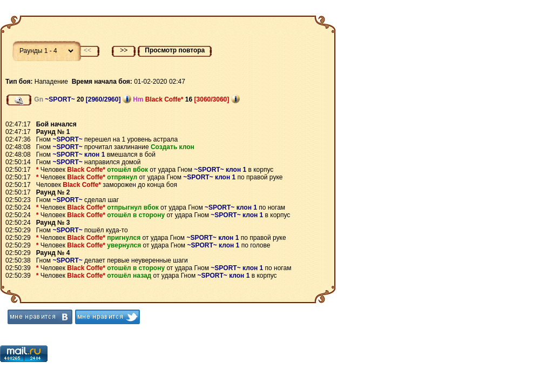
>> (123, 50)
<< (87, 50)
